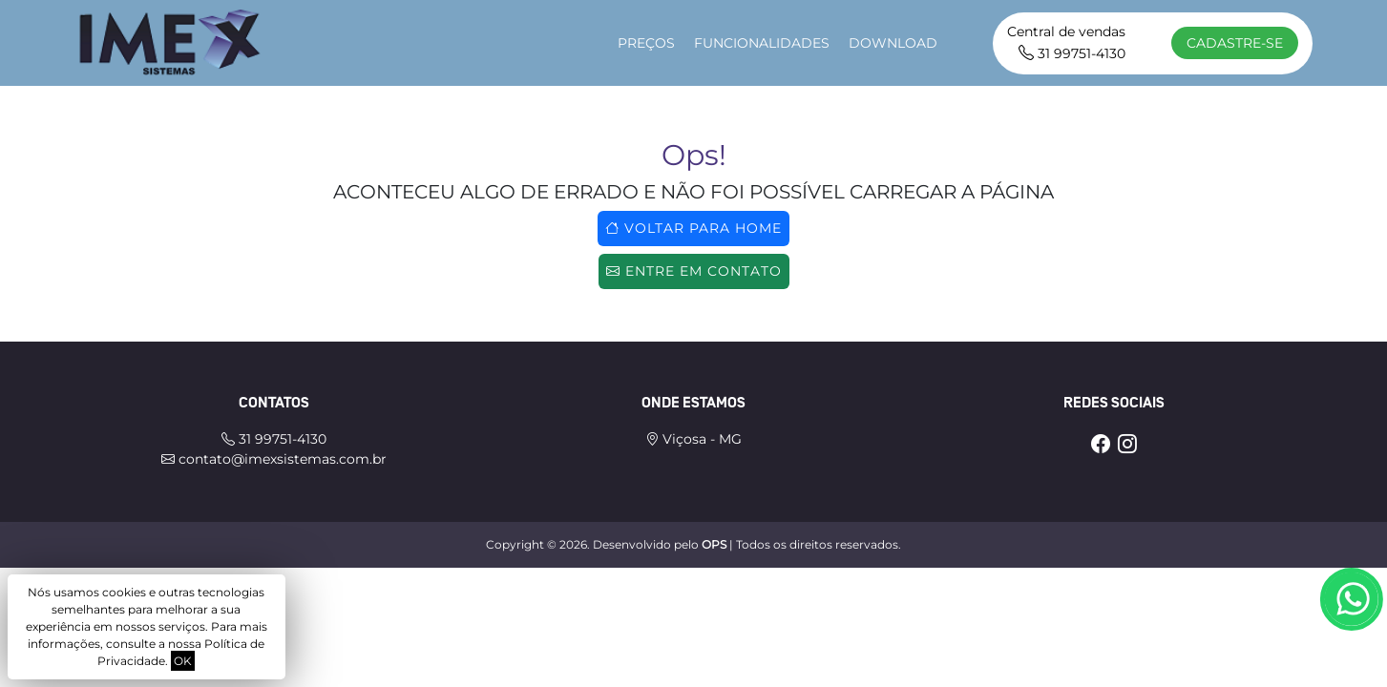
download (893, 43)
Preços (646, 43)
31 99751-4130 (1072, 53)
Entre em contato (694, 271)
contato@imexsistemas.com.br (274, 459)
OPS (714, 544)
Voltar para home (693, 228)
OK (183, 661)
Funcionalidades (762, 43)
